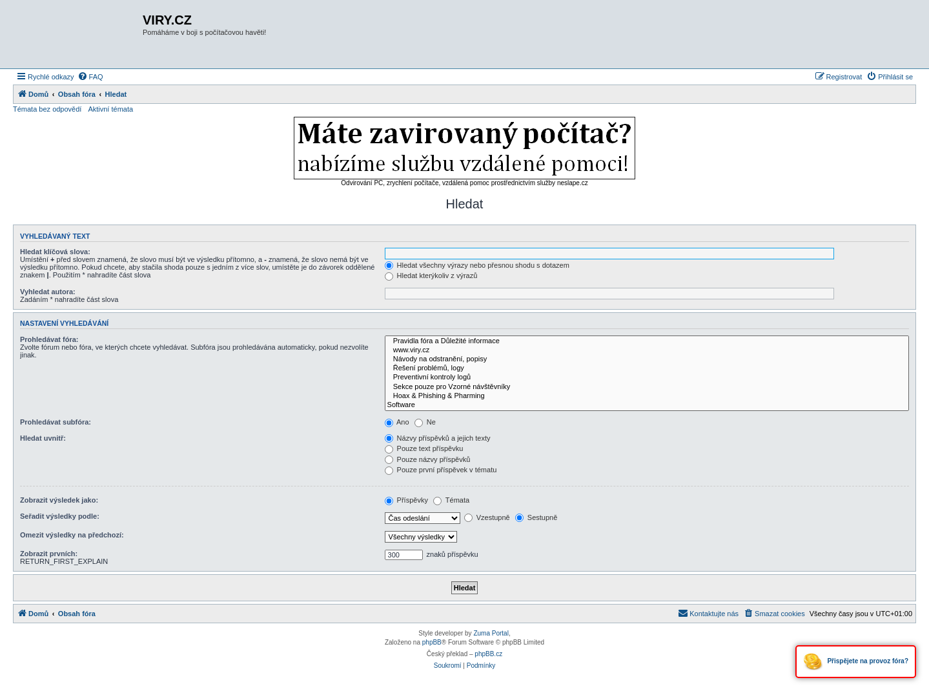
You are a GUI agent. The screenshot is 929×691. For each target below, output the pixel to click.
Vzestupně (487, 517)
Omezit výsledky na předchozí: (72, 535)
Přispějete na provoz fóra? (855, 661)
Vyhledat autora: (48, 291)
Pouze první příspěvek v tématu (441, 470)
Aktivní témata (110, 109)
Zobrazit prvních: (48, 553)
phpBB (432, 642)
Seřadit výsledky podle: (59, 516)
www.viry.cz (647, 350)
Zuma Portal (490, 633)
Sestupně (536, 517)
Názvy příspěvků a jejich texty (438, 438)
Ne (425, 422)
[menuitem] (90, 77)
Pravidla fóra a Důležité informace (647, 341)
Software (647, 405)
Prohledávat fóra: (49, 339)
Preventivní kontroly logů (647, 377)
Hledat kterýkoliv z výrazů (431, 275)
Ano (397, 422)
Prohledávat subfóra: (55, 422)
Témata (451, 500)
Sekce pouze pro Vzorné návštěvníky (647, 387)
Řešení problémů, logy (647, 368)
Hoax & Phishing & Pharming (647, 396)
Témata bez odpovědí (47, 109)
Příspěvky (406, 500)
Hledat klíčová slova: (55, 251)
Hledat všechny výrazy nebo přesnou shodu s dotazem (477, 265)
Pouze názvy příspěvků (428, 459)
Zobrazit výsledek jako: (59, 500)
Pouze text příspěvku (424, 448)
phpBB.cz (488, 653)
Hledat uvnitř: (43, 438)
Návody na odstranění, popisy (647, 359)
